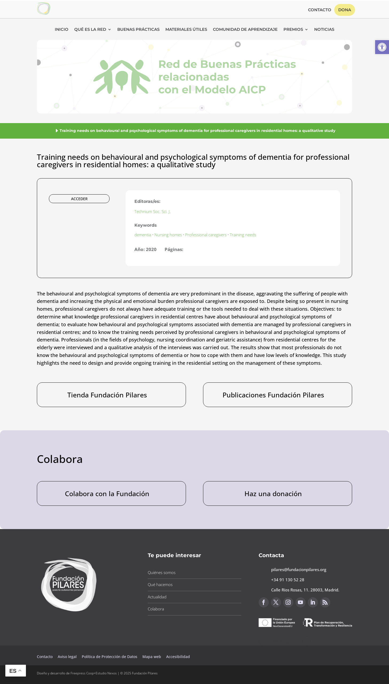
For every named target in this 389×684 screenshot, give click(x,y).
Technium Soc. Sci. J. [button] (152, 211)
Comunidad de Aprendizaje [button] (245, 30)
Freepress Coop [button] (82, 673)
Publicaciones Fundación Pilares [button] (273, 394)
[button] (382, 47)
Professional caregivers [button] (206, 234)
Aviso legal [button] (68, 656)
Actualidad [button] (157, 596)
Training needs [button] (243, 234)
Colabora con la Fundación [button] (107, 493)
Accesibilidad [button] (178, 656)
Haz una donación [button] (273, 493)
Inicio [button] (61, 30)
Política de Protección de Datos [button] (110, 656)
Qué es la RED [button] (90, 30)
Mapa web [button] (151, 656)
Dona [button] (344, 9)
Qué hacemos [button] (160, 584)
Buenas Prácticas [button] (138, 30)
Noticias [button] (324, 30)
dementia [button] (142, 234)
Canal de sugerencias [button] (284, 640)
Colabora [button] (156, 608)
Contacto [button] (319, 10)
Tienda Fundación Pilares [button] (107, 394)
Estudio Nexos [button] (106, 673)
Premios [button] (293, 30)
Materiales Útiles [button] (186, 30)
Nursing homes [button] (168, 234)
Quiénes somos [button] (162, 572)
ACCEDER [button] (79, 198)
